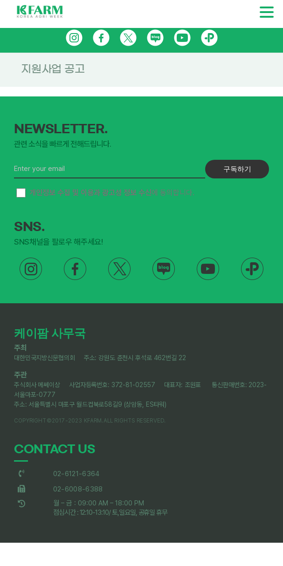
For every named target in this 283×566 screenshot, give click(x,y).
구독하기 (237, 169)
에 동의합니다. (105, 193)
